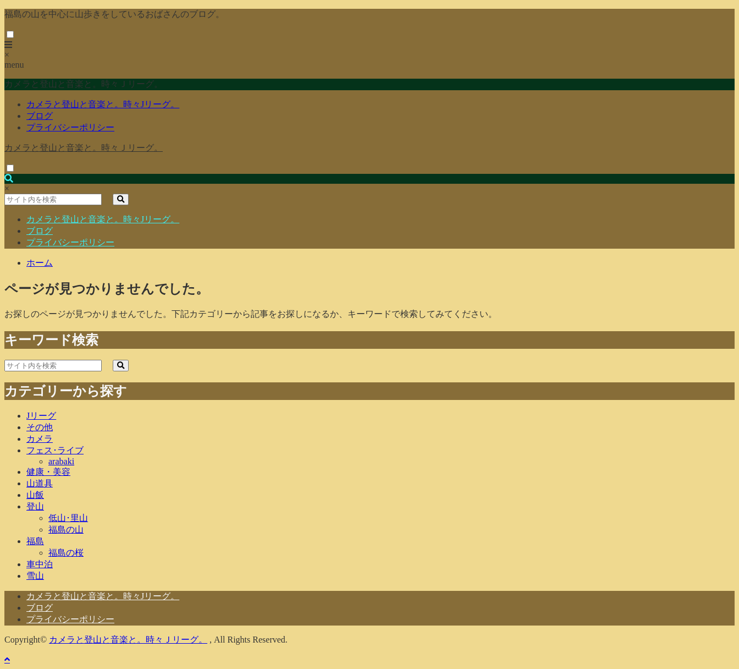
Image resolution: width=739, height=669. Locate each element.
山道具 (39, 483)
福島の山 (66, 529)
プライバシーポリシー (70, 127)
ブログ (39, 115)
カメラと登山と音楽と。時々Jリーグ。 (102, 104)
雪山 (35, 575)
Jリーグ (41, 415)
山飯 (35, 495)
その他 (39, 427)
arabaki (61, 461)
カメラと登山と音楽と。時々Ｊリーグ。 (83, 147)
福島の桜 (66, 552)
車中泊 (39, 564)
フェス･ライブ (55, 450)
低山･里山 (68, 518)
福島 (35, 541)
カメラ (39, 438)
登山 (35, 506)
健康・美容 (48, 471)
